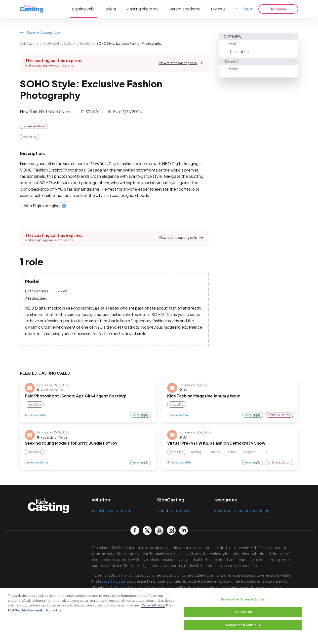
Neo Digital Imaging (42, 205)
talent (111, 8)
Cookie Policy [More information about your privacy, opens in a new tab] (153, 607)
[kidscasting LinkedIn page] (183, 530)
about (162, 510)
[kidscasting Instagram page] (171, 530)
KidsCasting (29, 43)
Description (239, 51)
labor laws (223, 510)
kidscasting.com (112, 581)
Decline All (243, 614)
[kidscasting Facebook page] (134, 530)
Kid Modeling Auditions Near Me (67, 43)
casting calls (83, 8)
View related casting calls (178, 63)
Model (234, 69)
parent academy (184, 8)
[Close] (310, 612)
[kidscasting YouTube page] (159, 530)
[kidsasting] (31, 8)
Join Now (278, 9)
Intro (233, 44)
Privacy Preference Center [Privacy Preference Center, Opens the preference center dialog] (243, 601)
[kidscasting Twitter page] (147, 530)
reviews (218, 8)
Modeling (29, 137)
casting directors (143, 8)
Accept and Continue (243, 627)
